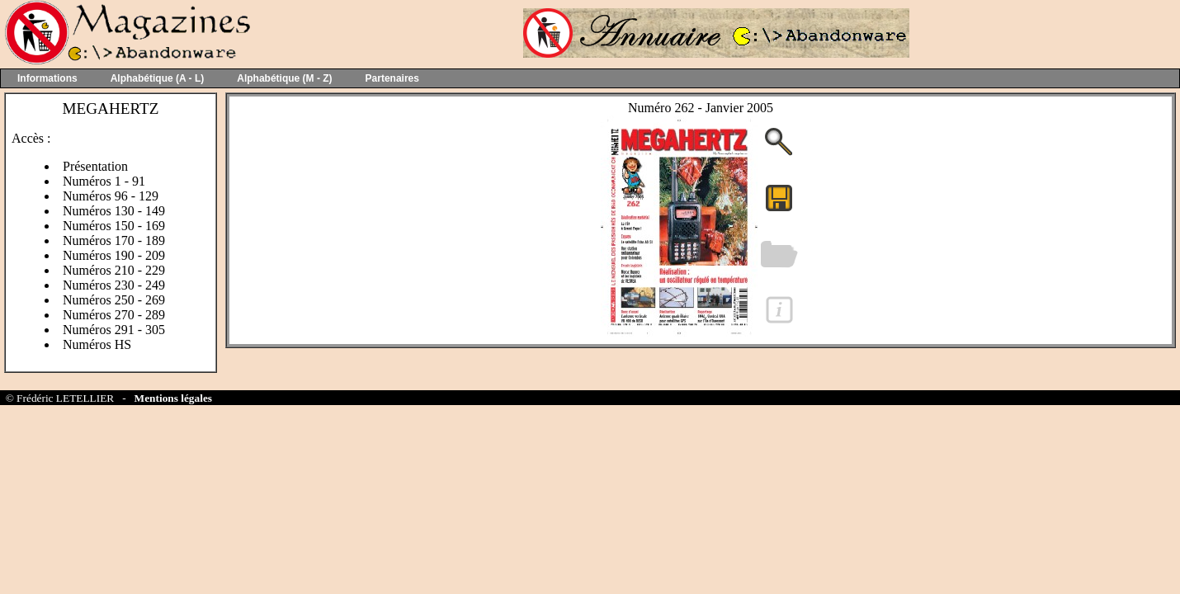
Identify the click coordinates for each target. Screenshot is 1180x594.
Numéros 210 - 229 (114, 270)
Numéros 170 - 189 (114, 240)
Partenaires (392, 78)
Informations (47, 78)
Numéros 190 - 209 (114, 255)
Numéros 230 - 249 (114, 285)
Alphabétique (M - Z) (284, 78)
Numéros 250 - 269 (114, 300)
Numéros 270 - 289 (114, 315)
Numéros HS (97, 344)
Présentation (95, 166)
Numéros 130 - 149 (114, 211)
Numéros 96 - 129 (110, 196)
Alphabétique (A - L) (158, 78)
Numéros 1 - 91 (104, 181)
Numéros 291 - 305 (114, 330)
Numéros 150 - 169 (114, 226)
